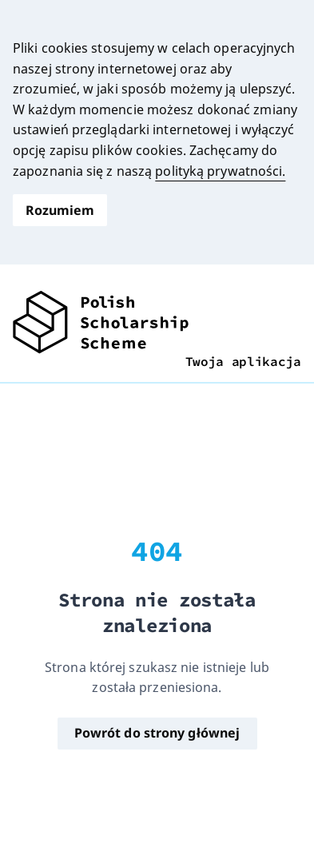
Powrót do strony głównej (157, 733)
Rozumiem (60, 210)
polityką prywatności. (220, 171)
